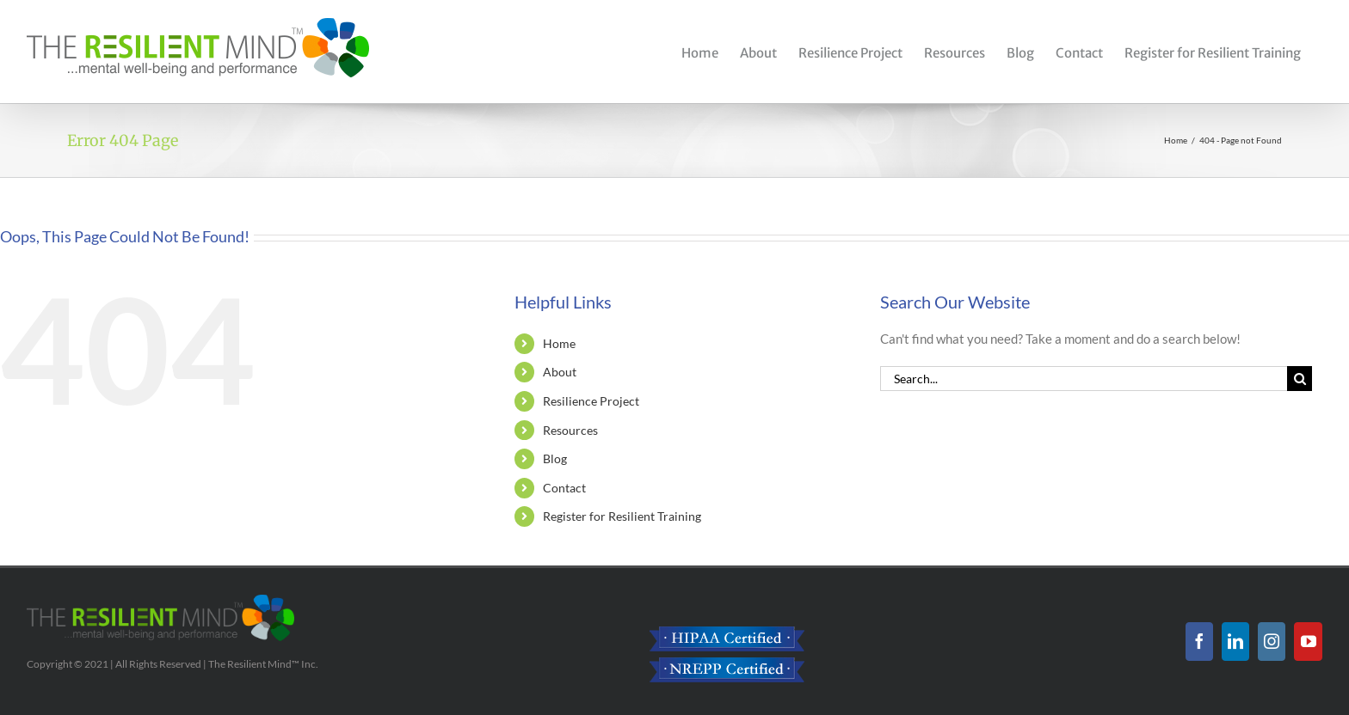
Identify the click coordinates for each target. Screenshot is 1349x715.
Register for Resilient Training (622, 516)
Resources (570, 430)
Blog (555, 458)
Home (559, 343)
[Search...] (1084, 378)
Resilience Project (591, 401)
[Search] (1299, 378)
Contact (564, 487)
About (559, 371)
